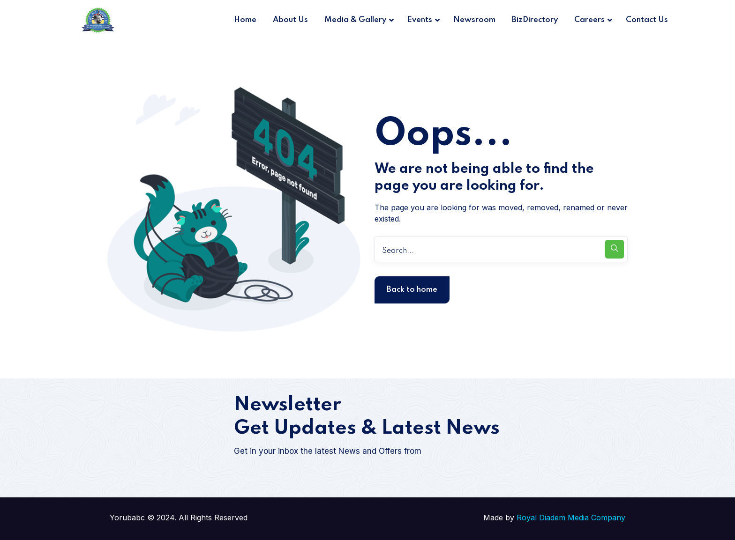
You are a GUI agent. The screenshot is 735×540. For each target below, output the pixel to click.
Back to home (412, 290)
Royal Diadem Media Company (571, 517)
